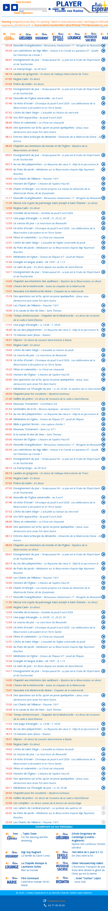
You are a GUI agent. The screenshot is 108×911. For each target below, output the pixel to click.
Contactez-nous (56, 901)
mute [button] (51, 9)
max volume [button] (63, 9)
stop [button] (14, 7)
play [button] (6, 7)
